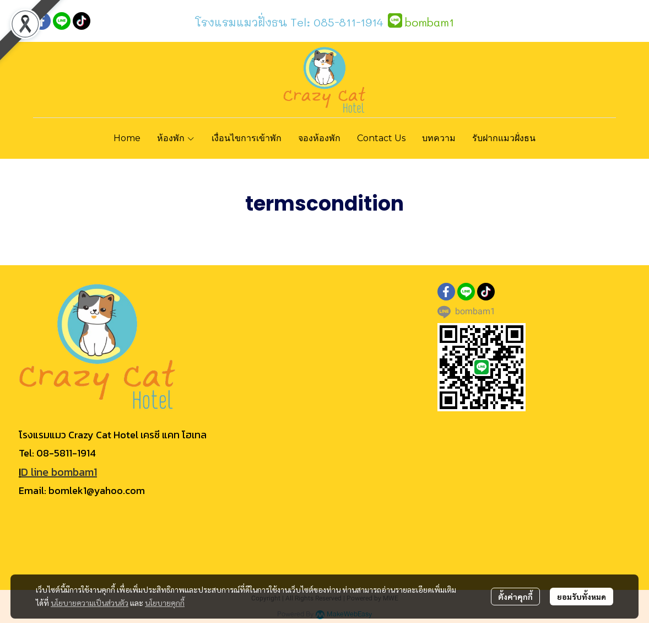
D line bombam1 (59, 472)
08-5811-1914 (66, 452)
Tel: (298, 22)
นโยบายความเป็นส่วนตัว (89, 603)
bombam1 (429, 22)
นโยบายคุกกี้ (165, 603)
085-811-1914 (348, 22)
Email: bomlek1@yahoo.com (82, 490)
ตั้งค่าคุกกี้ (515, 596)
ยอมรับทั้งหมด (581, 596)
